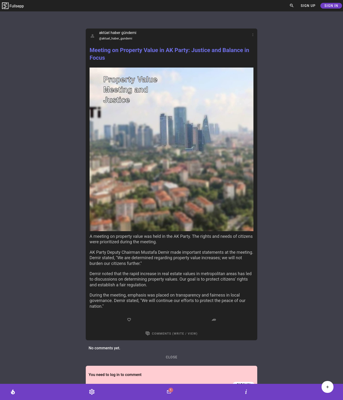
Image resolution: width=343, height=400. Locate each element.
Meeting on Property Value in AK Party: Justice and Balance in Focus (169, 54)
